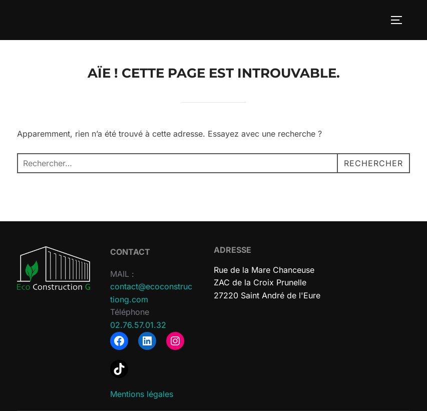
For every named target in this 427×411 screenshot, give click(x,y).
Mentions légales (141, 394)
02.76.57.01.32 (138, 325)
